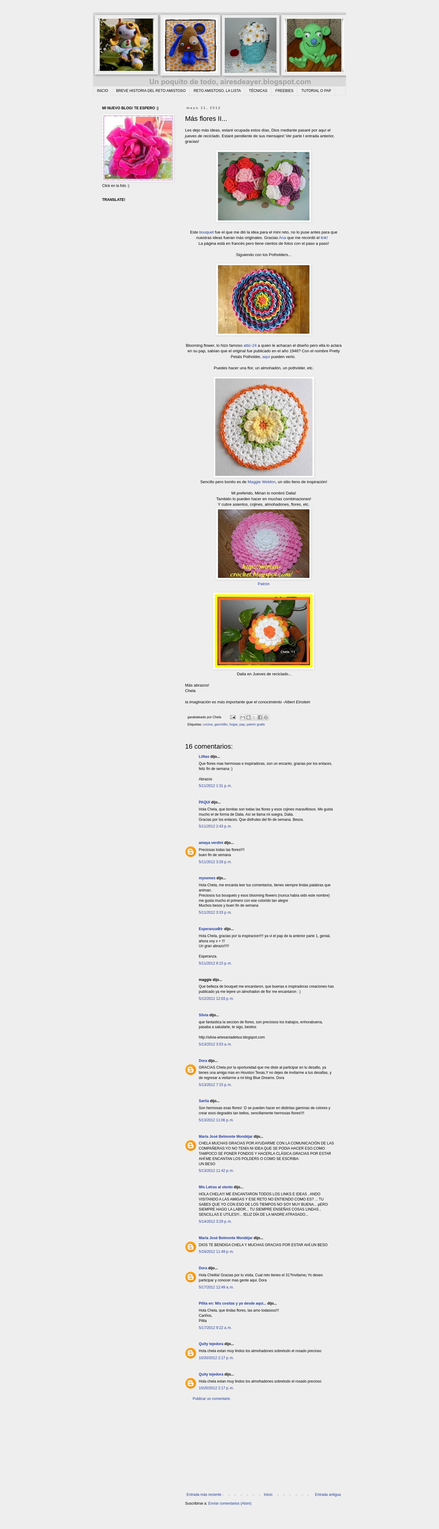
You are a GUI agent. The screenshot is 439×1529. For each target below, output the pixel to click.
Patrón (264, 584)
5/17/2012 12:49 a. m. (216, 1287)
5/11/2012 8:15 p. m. (215, 963)
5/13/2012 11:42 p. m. (216, 1171)
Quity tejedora (211, 1344)
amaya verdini (211, 843)
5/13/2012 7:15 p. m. (215, 1085)
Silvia (203, 1015)
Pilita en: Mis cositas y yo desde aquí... (232, 1303)
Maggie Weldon (261, 482)
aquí (266, 356)
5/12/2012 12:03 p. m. (216, 998)
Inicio (268, 1494)
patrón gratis (256, 724)
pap (242, 724)
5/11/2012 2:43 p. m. (215, 826)
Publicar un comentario (211, 1399)
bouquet (206, 232)
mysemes (207, 878)
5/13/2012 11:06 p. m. (216, 1120)
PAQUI (204, 802)
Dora (203, 1061)
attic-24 (249, 345)
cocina (207, 724)
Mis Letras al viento (216, 1187)
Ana (282, 237)
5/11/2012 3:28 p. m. (215, 862)
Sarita (204, 1101)
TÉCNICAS (258, 91)
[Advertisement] (263, 1447)
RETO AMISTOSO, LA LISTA (217, 91)
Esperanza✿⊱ (211, 929)
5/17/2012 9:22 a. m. (215, 1328)
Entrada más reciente (204, 1494)
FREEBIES (284, 91)
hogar (233, 724)
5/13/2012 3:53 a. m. (215, 1044)
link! (324, 237)
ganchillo (220, 724)
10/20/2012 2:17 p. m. (216, 1358)
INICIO (102, 91)
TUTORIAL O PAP (316, 91)
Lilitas (204, 756)
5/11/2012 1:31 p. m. (215, 786)
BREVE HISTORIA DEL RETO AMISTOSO (151, 91)
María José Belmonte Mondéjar (226, 1136)
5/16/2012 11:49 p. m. (216, 1252)
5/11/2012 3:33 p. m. (215, 912)
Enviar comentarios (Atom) (230, 1503)
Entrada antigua (328, 1494)
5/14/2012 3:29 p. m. (215, 1221)
